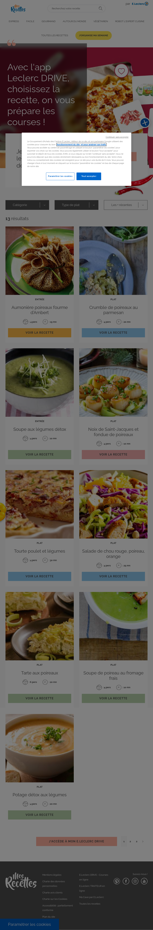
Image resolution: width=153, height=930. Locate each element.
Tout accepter (88, 176)
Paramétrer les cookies (60, 176)
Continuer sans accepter (117, 137)
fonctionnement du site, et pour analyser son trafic (81, 144)
